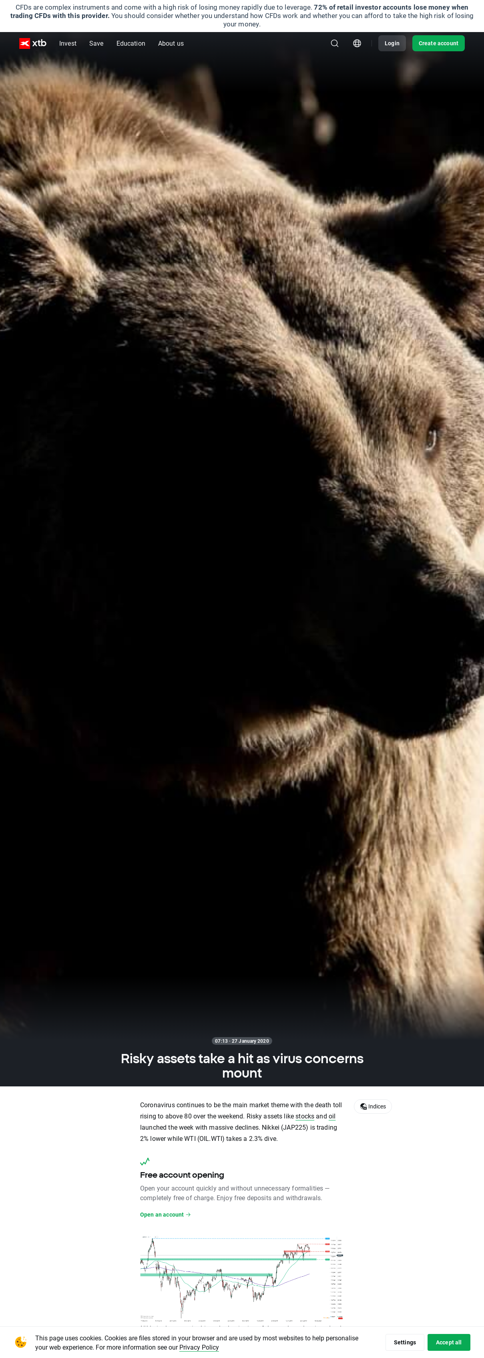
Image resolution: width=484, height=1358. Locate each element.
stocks (304, 1116)
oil (332, 1116)
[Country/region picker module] (357, 43)
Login (392, 43)
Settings (405, 1342)
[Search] (335, 43)
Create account (438, 43)
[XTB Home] (32, 43)
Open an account (165, 1214)
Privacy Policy (199, 1347)
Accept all (449, 1342)
